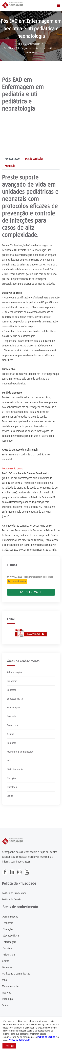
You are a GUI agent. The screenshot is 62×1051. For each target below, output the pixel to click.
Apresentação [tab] (12, 158)
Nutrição (11, 778)
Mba (9, 760)
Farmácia (11, 716)
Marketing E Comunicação (20, 751)
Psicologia (12, 787)
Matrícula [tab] (10, 165)
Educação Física (15, 698)
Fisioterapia (13, 725)
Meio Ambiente (15, 769)
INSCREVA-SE (31, 592)
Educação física (10, 935)
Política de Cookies (46, 1037)
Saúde (10, 796)
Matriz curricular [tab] (34, 158)
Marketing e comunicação (16, 973)
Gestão (10, 734)
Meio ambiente (10, 986)
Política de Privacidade (14, 893)
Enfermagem (34, 43)
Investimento (17, 581)
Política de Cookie (11, 899)
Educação (11, 690)
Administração (14, 672)
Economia (12, 681)
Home (21, 43)
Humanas (11, 743)
